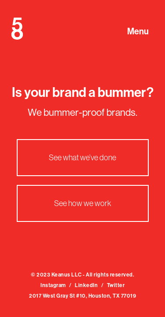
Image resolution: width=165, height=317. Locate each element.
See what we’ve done (82, 157)
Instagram (53, 285)
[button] (142, 25)
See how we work (82, 203)
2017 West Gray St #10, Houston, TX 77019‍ (82, 295)
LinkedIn (86, 285)
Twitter (116, 285)
